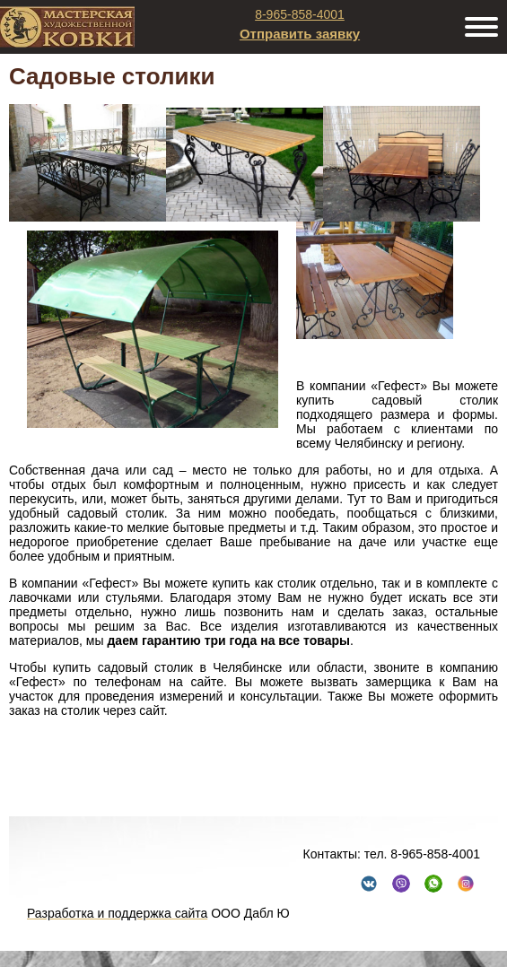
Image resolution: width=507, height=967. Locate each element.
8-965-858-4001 (300, 14)
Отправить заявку (300, 33)
